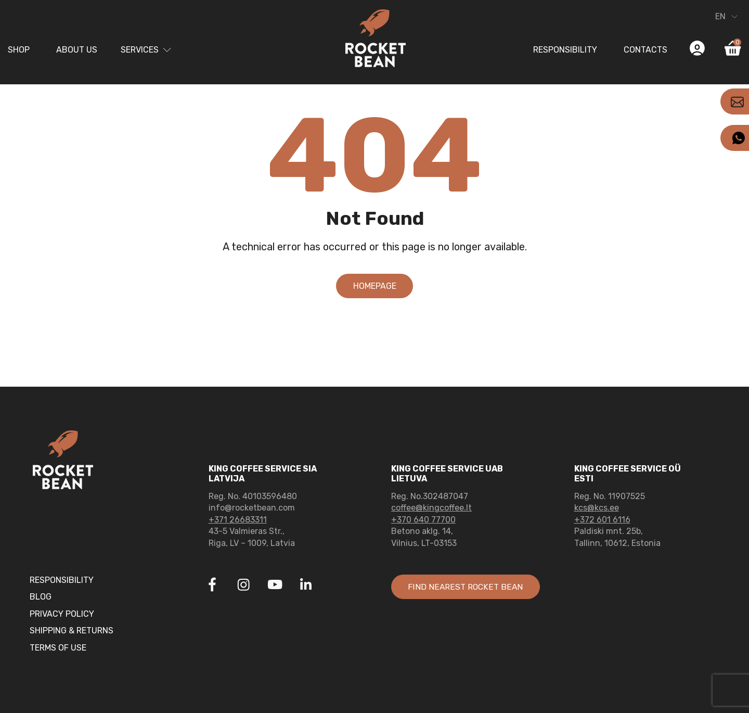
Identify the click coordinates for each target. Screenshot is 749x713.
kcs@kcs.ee (596, 508)
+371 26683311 (238, 520)
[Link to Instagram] (243, 586)
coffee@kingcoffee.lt (431, 508)
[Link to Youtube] (275, 586)
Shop (19, 50)
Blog (40, 597)
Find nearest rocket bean (466, 587)
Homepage (374, 286)
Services (140, 50)
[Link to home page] (374, 40)
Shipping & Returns (71, 630)
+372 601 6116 (602, 520)
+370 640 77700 (423, 520)
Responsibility (565, 50)
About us (76, 50)
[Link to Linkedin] (306, 584)
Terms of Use (58, 648)
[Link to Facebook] (212, 586)
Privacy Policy (62, 614)
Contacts (645, 50)
